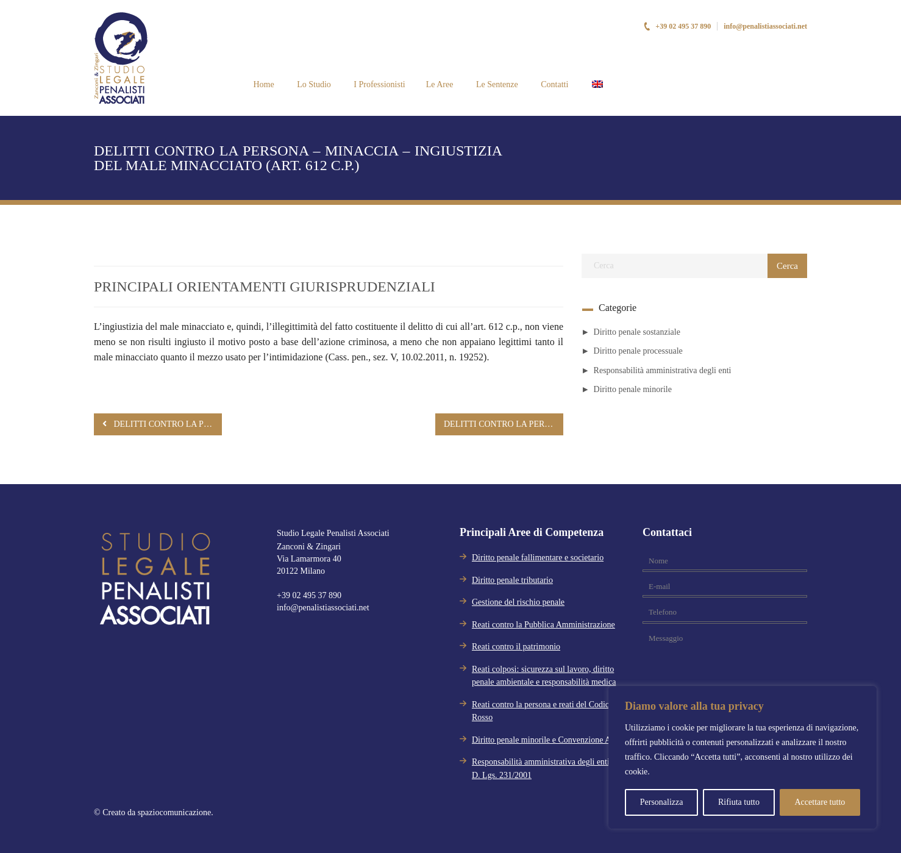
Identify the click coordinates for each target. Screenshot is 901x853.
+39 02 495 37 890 (677, 26)
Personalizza (661, 802)
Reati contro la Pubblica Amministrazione (543, 624)
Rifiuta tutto (739, 802)
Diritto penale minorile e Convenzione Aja (544, 739)
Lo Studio (313, 84)
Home (262, 84)
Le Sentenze (496, 84)
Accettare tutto (819, 802)
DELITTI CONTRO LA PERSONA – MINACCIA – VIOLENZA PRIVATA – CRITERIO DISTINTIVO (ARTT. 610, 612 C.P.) (162, 424)
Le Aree (440, 84)
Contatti (554, 84)
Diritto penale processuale (638, 350)
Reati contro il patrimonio (516, 646)
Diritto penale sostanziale (637, 332)
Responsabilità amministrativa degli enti (663, 370)
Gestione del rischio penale (518, 602)
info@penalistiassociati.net (765, 26)
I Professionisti (378, 84)
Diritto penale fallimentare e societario (538, 557)
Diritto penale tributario (512, 580)
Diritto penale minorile (633, 389)
